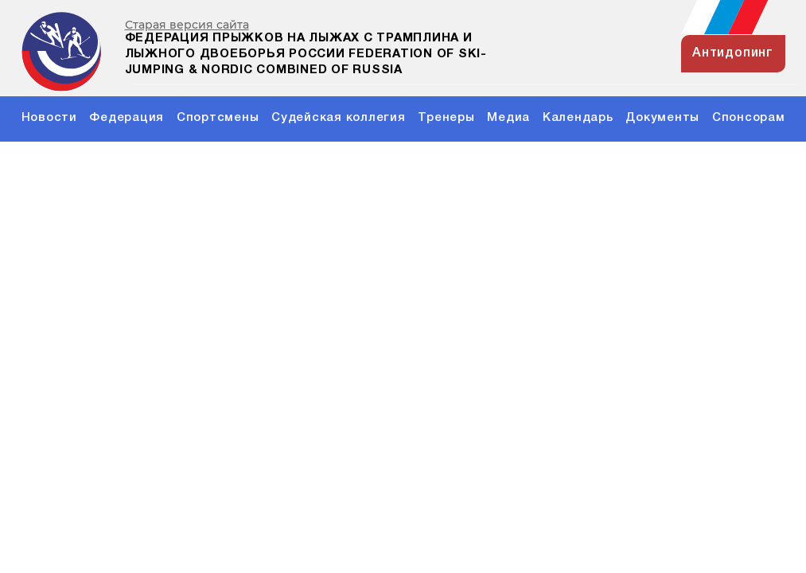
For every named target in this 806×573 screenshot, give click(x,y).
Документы (662, 117)
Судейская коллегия (338, 117)
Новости (49, 117)
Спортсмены (218, 117)
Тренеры (446, 117)
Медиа (508, 117)
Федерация (126, 117)
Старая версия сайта (187, 25)
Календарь (578, 117)
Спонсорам (748, 117)
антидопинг (732, 53)
